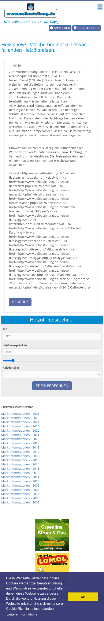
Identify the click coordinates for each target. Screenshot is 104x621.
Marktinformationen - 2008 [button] (20, 490)
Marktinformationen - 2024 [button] (20, 422)
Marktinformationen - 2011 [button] (20, 477)
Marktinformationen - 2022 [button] (20, 430)
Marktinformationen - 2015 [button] (20, 460)
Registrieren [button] (87, 28)
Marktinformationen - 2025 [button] (20, 418)
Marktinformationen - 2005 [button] (20, 502)
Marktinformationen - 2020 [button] (20, 439)
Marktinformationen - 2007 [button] (20, 494)
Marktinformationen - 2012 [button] (20, 473)
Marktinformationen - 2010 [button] (20, 481)
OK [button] (83, 596)
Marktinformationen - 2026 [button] (20, 414)
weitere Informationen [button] (23, 614)
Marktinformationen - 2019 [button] (20, 443)
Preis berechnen (52, 386)
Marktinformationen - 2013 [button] (20, 468)
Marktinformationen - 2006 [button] (20, 498)
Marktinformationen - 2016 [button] (20, 456)
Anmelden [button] (60, 28)
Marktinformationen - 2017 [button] (20, 452)
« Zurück (20, 302)
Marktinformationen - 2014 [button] (20, 464)
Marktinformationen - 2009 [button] (20, 485)
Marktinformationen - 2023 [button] (20, 426)
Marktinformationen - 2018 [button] (20, 447)
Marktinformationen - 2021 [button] (20, 435)
